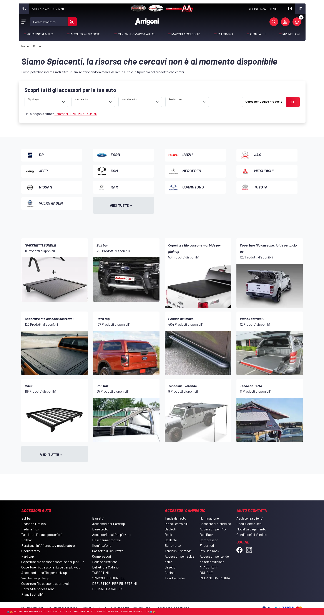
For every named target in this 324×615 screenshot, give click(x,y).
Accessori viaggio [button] (85, 34)
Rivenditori (291, 34)
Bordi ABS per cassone (38, 589)
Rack (168, 534)
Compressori (101, 556)
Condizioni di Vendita (251, 534)
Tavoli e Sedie (175, 578)
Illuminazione (101, 545)
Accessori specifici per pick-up (44, 572)
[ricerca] (46, 102)
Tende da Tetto (175, 518)
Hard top (27, 556)
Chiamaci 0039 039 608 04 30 (76, 114)
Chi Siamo (225, 34)
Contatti (258, 34)
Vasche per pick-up (35, 578)
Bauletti (98, 518)
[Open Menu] (24, 21)
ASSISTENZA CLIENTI (263, 9)
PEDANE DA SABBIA (107, 589)
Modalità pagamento (251, 529)
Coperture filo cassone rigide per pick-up (50, 567)
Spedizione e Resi (249, 524)
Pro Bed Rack (209, 551)
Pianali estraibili (32, 594)
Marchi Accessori (185, 34)
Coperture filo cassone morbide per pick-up (52, 562)
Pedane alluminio (33, 524)
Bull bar (26, 518)
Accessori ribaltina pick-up (111, 534)
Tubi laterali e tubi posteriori (41, 534)
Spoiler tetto (30, 551)
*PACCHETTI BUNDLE (108, 578)
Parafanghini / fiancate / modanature (48, 545)
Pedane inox (30, 529)
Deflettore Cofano (105, 567)
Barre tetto (100, 529)
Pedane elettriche (105, 562)
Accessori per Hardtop (108, 524)
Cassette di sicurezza (107, 551)
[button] (273, 21)
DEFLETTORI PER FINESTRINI (114, 583)
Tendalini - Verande (178, 551)
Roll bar (26, 540)
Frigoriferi (207, 545)
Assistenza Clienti (249, 518)
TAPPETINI (100, 572)
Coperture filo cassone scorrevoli (45, 583)
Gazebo (170, 567)
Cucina (169, 572)
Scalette (171, 540)
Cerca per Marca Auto (136, 34)
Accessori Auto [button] (40, 34)
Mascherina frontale (106, 540)
